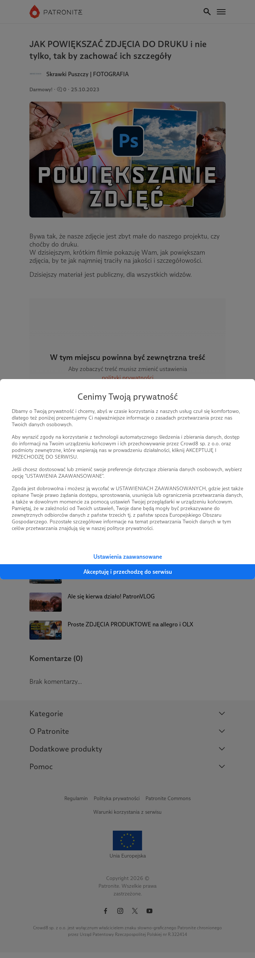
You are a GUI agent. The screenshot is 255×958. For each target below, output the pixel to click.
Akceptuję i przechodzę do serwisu (127, 572)
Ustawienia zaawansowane (127, 557)
